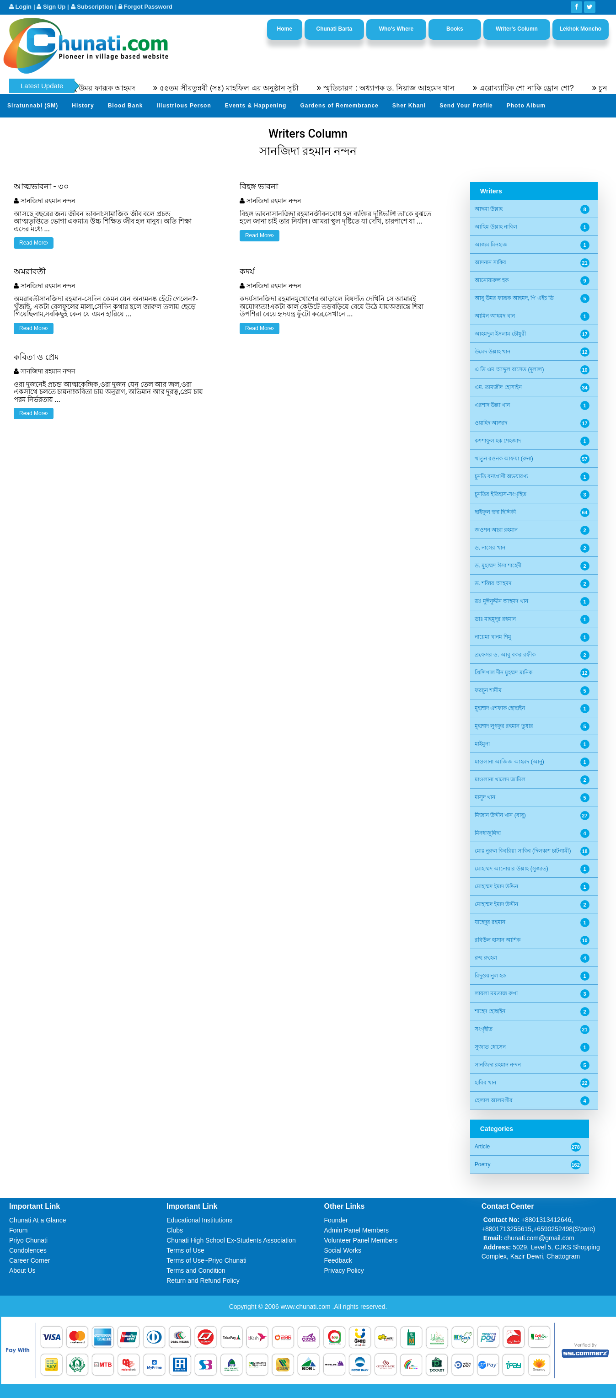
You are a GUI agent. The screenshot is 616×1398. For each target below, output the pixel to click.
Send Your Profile (466, 105)
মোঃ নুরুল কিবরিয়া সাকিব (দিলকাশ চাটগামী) (523, 851)
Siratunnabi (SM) (32, 105)
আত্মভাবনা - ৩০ (41, 186)
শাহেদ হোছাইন (490, 1011)
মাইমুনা (482, 744)
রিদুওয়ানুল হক (490, 975)
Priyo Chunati (28, 1240)
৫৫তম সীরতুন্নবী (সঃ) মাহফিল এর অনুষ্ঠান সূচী (269, 88)
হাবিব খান (485, 1082)
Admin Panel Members (356, 1230)
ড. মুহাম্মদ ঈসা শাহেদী (498, 565)
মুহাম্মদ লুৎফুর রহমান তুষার (504, 726)
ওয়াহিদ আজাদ (491, 423)
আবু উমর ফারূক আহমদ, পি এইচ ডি (514, 298)
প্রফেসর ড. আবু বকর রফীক (505, 654)
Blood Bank (125, 105)
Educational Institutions (199, 1220)
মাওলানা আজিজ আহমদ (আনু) (509, 761)
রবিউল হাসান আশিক (498, 940)
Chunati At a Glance (37, 1220)
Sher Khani (409, 105)
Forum (18, 1230)
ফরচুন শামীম (488, 690)
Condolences (28, 1250)
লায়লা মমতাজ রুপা (496, 993)
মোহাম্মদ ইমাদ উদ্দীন (497, 904)
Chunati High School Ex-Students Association (231, 1240)
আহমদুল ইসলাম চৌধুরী (500, 334)
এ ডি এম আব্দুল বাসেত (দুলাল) (509, 369)
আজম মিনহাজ (491, 244)
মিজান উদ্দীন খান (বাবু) (500, 815)
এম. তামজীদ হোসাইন (498, 387)
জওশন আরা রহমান (496, 530)
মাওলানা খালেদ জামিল (500, 779)
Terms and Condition (195, 1270)
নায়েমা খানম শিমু (493, 637)
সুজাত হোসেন (490, 1047)
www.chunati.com (306, 1306)
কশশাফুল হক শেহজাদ (498, 441)
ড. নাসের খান (490, 547)
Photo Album (526, 105)
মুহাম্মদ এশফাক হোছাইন (500, 708)
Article (482, 1146)
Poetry (483, 1164)
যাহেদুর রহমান (490, 922)
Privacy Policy (344, 1270)
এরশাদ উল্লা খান (492, 405)
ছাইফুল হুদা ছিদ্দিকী (495, 512)
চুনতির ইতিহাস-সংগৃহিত (500, 494)
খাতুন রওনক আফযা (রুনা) (504, 458)
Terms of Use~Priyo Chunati (206, 1260)
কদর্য (247, 271)
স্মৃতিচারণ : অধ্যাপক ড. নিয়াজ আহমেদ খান (429, 88)
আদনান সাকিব (490, 262)
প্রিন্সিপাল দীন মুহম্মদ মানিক (503, 672)
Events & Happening (256, 105)
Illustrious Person (183, 105)
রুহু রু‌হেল (486, 958)
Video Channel (29, 128)
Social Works (342, 1250)
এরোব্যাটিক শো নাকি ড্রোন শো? (567, 88)
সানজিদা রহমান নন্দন (48, 200)
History (83, 105)
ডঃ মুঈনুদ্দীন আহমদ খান (501, 601)
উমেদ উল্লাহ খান (493, 351)
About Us (22, 1270)
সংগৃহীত (484, 1029)
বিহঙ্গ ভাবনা (259, 186)
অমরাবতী (30, 271)
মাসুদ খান (485, 797)
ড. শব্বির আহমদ (493, 583)
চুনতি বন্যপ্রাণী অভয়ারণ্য (501, 476)
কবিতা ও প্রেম (36, 357)
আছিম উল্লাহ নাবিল (496, 227)
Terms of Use (185, 1250)
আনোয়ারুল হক (492, 280)
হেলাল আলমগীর (494, 1100)
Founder (336, 1220)
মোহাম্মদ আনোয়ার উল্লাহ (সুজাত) (511, 868)
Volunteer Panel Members (361, 1240)
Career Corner (29, 1260)
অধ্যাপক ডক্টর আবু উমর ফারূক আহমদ (118, 88)
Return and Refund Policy (203, 1280)
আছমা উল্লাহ (489, 209)
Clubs (174, 1230)
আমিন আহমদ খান (495, 316)
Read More (33, 243)
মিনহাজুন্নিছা (488, 833)
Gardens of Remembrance (339, 105)
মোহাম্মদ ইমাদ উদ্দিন (497, 886)
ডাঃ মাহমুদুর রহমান (495, 619)
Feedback (338, 1260)
